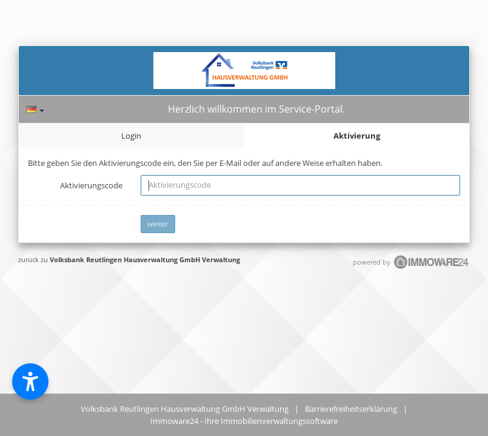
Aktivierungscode (91, 185)
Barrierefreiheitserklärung (351, 408)
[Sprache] (35, 109)
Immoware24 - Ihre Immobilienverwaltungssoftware (244, 420)
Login (131, 135)
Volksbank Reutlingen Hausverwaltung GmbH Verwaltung (145, 259)
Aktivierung (356, 135)
